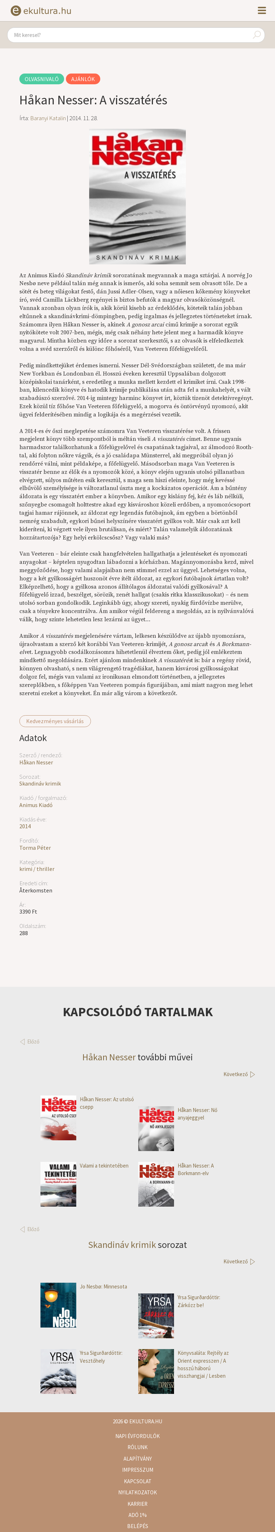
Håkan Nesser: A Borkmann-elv (176, 1169)
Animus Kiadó (36, 805)
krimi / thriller (36, 868)
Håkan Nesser (36, 762)
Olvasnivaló (42, 79)
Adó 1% (138, 1515)
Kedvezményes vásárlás (55, 721)
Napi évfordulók (137, 1436)
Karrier (137, 1503)
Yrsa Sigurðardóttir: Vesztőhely (81, 1356)
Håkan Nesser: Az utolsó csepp (87, 1103)
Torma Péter (35, 847)
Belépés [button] (137, 1526)
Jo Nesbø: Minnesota (83, 1286)
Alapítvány (138, 1458)
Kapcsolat (137, 1481)
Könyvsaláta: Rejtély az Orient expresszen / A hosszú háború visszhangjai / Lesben (183, 1364)
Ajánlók (83, 79)
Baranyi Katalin (48, 118)
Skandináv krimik (40, 783)
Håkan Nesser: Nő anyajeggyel (177, 1114)
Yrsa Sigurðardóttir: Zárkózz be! (179, 1301)
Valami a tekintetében (84, 1165)
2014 (25, 826)
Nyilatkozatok (137, 1492)
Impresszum (137, 1469)
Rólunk (137, 1447)
